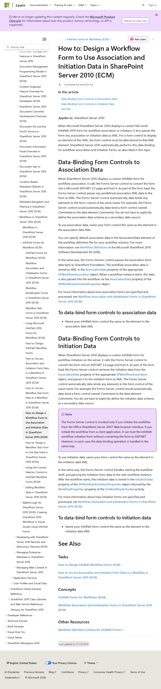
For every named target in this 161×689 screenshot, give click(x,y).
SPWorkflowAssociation (73, 274)
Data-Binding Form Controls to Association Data (89, 99)
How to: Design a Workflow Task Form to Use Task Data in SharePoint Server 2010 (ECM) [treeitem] (37, 452)
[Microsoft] (7, 5)
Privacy (82, 672)
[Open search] (143, 5)
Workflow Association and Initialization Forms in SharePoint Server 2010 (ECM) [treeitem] (37, 272)
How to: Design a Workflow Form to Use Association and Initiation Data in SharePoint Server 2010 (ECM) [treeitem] (37, 425)
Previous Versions (34, 672)
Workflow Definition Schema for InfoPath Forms (89, 630)
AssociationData (96, 269)
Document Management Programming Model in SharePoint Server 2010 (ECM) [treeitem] (34, 74)
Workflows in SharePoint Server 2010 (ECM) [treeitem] (33, 232)
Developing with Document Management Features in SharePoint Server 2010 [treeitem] (34, 54)
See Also (66, 109)
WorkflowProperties (71, 489)
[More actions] (153, 39)
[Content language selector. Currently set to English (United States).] (22, 663)
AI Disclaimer (12, 672)
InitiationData (144, 479)
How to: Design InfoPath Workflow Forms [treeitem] (36, 348)
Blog (51, 672)
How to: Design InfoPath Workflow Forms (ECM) (89, 565)
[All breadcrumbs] (61, 39)
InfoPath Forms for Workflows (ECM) (88, 39)
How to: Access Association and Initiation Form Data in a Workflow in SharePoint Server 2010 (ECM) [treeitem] (37, 370)
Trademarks (11, 677)
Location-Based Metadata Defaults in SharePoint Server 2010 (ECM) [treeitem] (33, 189)
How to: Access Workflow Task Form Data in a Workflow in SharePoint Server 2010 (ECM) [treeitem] (37, 397)
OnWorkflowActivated (119, 489)
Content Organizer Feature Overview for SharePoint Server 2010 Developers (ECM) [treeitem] (33, 94)
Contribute (67, 672)
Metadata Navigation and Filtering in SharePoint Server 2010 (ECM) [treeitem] (34, 206)
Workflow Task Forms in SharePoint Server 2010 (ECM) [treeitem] (37, 312)
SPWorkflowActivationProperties (79, 284)
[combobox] (27, 47)
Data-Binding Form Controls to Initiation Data (87, 104)
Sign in (152, 5)
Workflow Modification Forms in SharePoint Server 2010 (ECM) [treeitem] (37, 295)
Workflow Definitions (94, 247)
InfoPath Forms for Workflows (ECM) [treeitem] (36, 255)
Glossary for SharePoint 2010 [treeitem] (27, 609)
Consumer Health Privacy (108, 672)
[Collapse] (44, 39)
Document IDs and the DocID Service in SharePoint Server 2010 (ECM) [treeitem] (33, 134)
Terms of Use (137, 672)
